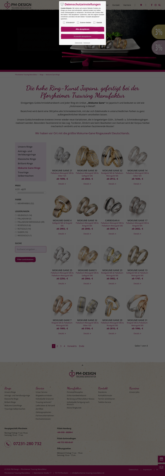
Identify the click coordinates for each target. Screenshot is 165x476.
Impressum (86, 43)
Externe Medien (84, 23)
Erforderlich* (69, 23)
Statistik (97, 23)
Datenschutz (78, 43)
